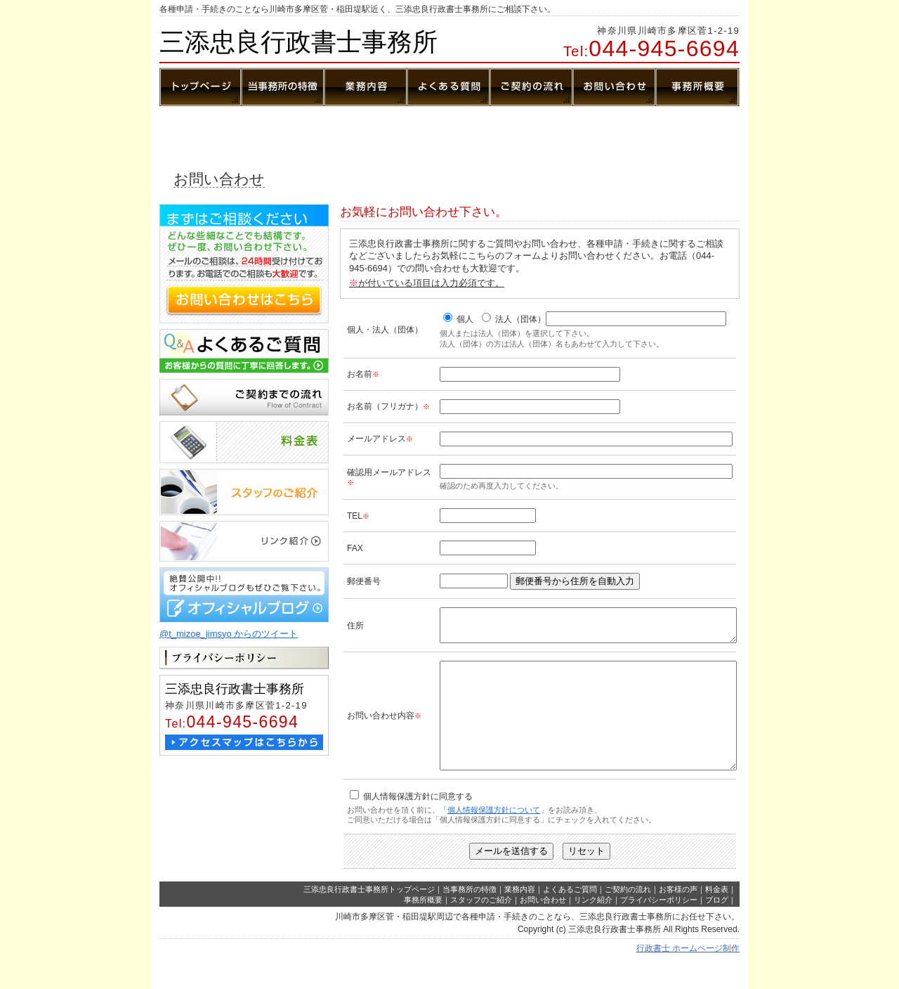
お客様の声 (678, 916)
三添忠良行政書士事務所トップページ (369, 916)
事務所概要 (423, 927)
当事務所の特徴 (469, 916)
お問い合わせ (543, 927)
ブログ (716, 927)
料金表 (716, 916)
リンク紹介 (593, 927)
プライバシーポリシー (658, 927)
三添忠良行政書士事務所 (298, 41)
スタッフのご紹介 (481, 927)
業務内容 (519, 916)
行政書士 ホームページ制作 (688, 976)
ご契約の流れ (628, 916)
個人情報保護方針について (493, 837)
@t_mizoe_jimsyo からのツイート (228, 633)
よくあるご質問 (570, 916)
